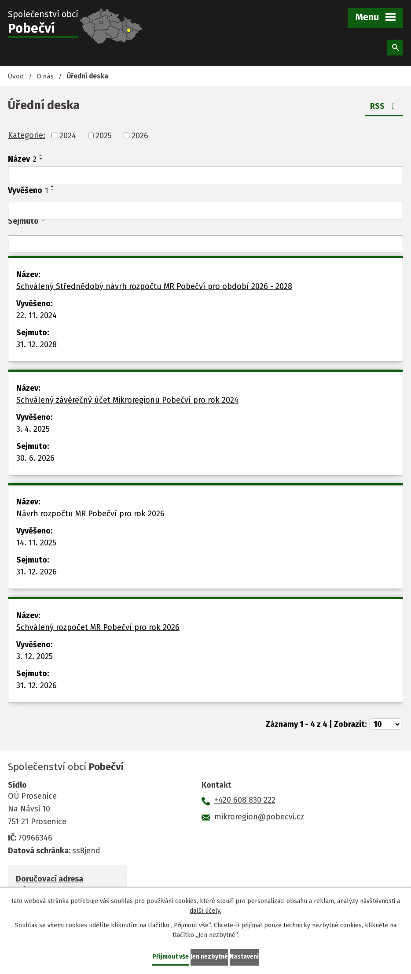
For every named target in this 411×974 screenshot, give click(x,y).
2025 (103, 135)
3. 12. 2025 (34, 656)
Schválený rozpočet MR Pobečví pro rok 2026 (98, 627)
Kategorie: (26, 135)
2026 (140, 135)
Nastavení (244, 956)
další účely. (205, 911)
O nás (45, 76)
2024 (67, 135)
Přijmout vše (170, 956)
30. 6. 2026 (35, 458)
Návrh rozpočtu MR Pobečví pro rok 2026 (90, 513)
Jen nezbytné (209, 956)
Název (22, 159)
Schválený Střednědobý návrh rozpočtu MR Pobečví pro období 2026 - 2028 (154, 286)
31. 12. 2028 (36, 344)
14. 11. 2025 (36, 543)
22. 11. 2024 (36, 315)
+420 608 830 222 (244, 800)
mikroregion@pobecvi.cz (259, 817)
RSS (384, 106)
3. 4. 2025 (33, 429)
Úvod (16, 76)
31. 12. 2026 (36, 572)
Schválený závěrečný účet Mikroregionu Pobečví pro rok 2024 (127, 400)
